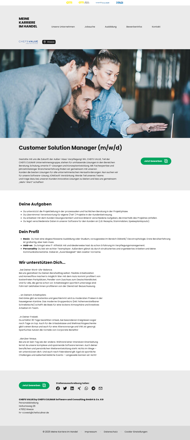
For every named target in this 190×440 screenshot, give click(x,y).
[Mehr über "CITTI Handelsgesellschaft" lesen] (69, 2)
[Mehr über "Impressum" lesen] (90, 433)
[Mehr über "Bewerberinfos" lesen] (134, 27)
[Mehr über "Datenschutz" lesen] (110, 433)
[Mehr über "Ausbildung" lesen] (111, 27)
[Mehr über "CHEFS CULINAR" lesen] (102, 2)
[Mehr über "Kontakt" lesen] (156, 27)
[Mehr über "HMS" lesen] (120, 2)
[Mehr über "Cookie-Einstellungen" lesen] (136, 433)
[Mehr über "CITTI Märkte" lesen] (84, 2)
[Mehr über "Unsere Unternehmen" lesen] (63, 27)
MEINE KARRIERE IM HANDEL (28, 22)
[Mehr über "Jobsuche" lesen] (89, 27)
